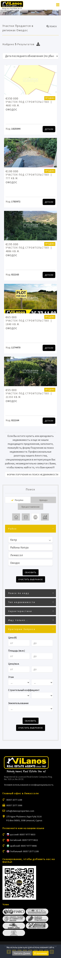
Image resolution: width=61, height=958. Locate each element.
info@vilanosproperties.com (20, 810)
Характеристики (20, 611)
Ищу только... (18, 620)
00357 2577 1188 (14, 799)
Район (12, 528)
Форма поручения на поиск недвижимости (32, 474)
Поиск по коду (18, 593)
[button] (52, 26)
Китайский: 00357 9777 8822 (24, 840)
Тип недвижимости (21, 602)
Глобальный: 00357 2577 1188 (24, 851)
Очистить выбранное (30, 579)
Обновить (30, 572)
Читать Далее (22, 953)
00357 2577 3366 (14, 805)
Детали (49, 129)
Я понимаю (40, 953)
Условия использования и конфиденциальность (29, 784)
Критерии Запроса (21, 629)
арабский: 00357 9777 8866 (23, 845)
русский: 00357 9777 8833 (22, 834)
